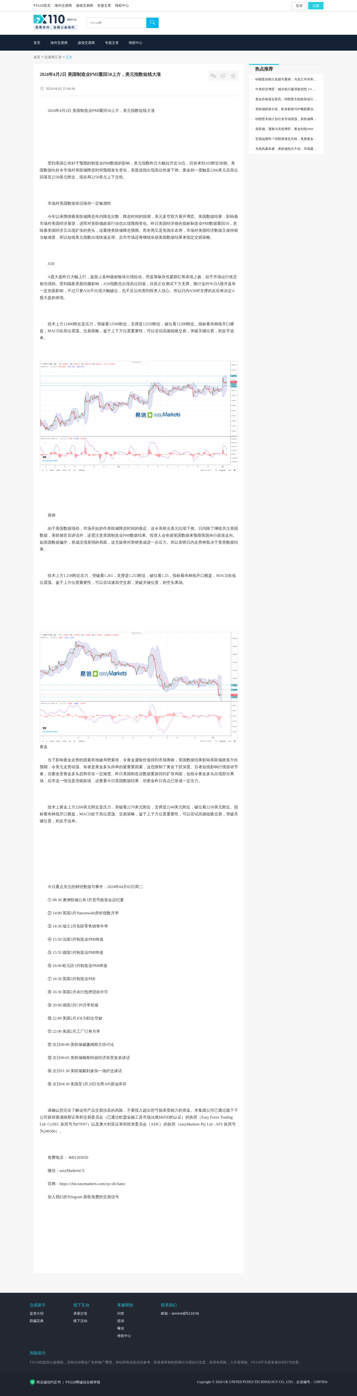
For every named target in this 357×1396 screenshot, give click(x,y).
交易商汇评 (53, 57)
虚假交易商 (84, 5)
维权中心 (122, 5)
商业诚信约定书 (48, 1382)
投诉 (120, 1321)
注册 (315, 6)
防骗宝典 (37, 1321)
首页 (36, 57)
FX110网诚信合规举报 (83, 1382)
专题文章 (104, 5)
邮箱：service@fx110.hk (180, 1313)
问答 (120, 1313)
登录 (299, 6)
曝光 (120, 1328)
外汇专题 (350, 1387)
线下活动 (80, 1321)
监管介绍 (37, 1313)
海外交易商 (63, 5)
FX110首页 (42, 5)
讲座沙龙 (80, 1313)
